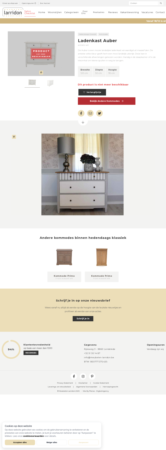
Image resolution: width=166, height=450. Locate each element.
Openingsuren (29, 3)
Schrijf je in (83, 318)
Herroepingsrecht (110, 387)
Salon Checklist (29, 12)
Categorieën (71, 12)
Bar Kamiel (45, 3)
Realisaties (98, 12)
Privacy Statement (65, 383)
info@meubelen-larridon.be (99, 357)
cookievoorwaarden (33, 436)
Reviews (113, 12)
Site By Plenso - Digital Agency (96, 391)
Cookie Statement (101, 383)
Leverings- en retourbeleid (59, 387)
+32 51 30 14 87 (92, 353)
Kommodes (103, 34)
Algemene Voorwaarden (86, 387)
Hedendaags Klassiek (87, 34)
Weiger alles (51, 442)
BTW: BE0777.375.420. (96, 362)
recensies (30, 353)
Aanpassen (83, 442)
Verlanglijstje (92, 92)
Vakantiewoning (129, 12)
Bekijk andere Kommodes (106, 101)
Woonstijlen (55, 12)
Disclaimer (83, 383)
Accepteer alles (20, 442)
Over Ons (84, 12)
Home (41, 12)
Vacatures (147, 12)
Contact (160, 12)
